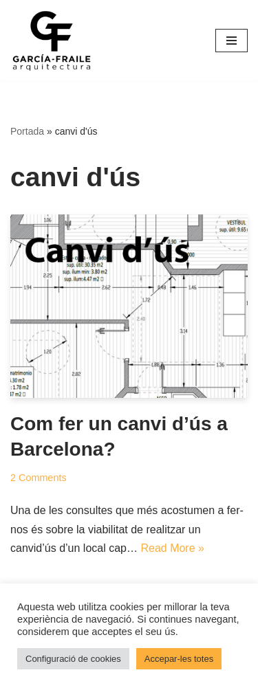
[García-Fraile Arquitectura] (51, 40)
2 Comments (38, 477)
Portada (27, 131)
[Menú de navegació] (231, 40)
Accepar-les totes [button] (178, 659)
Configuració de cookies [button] (73, 659)
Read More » (172, 548)
